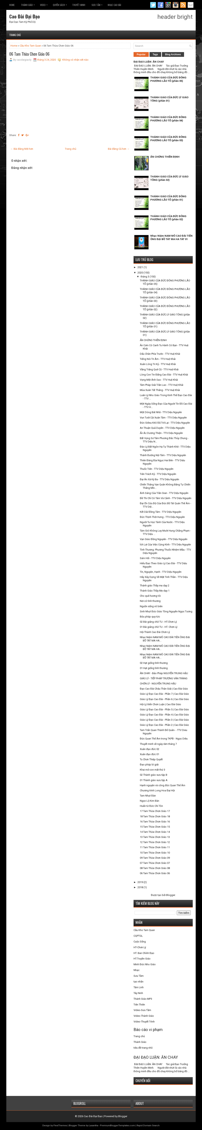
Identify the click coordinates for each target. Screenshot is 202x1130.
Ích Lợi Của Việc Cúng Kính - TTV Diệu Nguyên (165, 544)
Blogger (170, 895)
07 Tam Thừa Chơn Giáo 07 (155, 862)
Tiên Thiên (139, 1004)
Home (12, 5)
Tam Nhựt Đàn (148, 795)
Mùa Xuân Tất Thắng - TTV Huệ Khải (160, 390)
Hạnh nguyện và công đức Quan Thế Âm (162, 785)
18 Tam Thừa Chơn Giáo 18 (155, 816)
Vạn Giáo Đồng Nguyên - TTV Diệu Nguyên (163, 539)
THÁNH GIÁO (29, 4)
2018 (140, 887)
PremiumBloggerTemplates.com (117, 1125)
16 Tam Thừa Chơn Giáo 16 (155, 821)
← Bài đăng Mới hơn (21, 148)
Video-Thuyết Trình (144, 1021)
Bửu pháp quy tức (150, 616)
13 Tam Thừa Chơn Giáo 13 (155, 837)
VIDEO (45, 4)
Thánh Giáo (140, 1041)
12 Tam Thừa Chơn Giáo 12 (155, 842)
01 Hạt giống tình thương (154, 668)
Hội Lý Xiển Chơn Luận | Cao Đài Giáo (160, 704)
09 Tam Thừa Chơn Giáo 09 (155, 857)
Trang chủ (15, 35)
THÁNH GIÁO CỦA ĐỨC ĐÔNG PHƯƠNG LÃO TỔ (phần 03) (168, 138)
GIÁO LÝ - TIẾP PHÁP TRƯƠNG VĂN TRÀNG (163, 678)
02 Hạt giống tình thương (154, 662)
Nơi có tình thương (150, 600)
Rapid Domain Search (148, 1125)
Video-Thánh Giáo (144, 1015)
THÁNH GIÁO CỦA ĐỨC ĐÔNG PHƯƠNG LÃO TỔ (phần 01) (168, 198)
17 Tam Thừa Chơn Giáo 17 (155, 811)
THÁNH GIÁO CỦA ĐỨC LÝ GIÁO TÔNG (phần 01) (169, 99)
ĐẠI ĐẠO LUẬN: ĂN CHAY (149, 61)
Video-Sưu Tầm (142, 1010)
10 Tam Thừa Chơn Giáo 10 (155, 852)
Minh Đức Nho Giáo (145, 964)
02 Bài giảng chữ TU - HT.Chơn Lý (158, 621)
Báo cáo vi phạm (148, 1029)
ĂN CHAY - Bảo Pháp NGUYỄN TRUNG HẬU (164, 673)
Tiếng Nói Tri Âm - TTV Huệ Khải (158, 358)
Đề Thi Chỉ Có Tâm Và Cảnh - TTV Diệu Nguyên (165, 498)
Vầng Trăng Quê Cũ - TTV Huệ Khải (159, 369)
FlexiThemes (60, 1125)
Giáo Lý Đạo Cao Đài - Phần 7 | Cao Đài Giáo (164, 693)
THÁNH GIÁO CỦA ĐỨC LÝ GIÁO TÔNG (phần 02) (169, 178)
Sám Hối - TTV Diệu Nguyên (155, 558)
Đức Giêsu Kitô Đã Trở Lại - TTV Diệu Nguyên (165, 422)
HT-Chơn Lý (140, 947)
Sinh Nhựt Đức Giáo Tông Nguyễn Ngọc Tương (166, 611)
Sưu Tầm (98, 4)
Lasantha (93, 1125)
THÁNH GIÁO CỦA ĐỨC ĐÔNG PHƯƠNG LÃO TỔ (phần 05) (168, 79)
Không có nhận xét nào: (75, 59)
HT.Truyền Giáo (142, 958)
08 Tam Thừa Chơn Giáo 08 (155, 868)
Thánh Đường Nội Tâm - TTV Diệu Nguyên (163, 455)
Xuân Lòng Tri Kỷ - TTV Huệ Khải (158, 364)
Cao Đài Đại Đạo (24, 16)
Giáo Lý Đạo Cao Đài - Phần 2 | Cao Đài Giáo (164, 724)
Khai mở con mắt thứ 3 (152, 769)
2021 (140, 267)
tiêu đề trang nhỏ (143, 1047)
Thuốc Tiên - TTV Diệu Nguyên (156, 468)
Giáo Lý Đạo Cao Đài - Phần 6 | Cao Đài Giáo (164, 699)
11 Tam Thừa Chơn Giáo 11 (155, 847)
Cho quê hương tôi (150, 595)
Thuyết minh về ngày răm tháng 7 (158, 743)
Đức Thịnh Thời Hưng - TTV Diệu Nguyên (162, 516)
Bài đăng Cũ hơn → (118, 148)
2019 (140, 882)
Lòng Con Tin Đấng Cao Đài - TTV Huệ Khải (164, 374)
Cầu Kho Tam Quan (30, 45)
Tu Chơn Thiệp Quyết (151, 759)
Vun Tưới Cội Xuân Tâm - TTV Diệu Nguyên (163, 417)
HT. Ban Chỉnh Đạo (144, 953)
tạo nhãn (138, 981)
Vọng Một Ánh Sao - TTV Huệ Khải (159, 379)
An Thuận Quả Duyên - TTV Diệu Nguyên (162, 427)
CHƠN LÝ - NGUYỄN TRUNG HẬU (158, 683)
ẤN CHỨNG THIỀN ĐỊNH (165, 156)
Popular (141, 54)
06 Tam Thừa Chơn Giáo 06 (29, 54)
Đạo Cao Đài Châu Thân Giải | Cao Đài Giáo (164, 688)
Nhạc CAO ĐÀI (114, 5)
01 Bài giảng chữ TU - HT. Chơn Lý (158, 626)
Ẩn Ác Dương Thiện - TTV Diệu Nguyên (161, 433)
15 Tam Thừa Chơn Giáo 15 (155, 826)
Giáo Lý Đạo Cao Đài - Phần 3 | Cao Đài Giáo (164, 719)
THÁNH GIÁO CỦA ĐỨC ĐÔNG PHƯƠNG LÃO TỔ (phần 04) (168, 119)
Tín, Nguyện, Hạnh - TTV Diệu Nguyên (160, 571)
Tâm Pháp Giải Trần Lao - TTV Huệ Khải (161, 384)
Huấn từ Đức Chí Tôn (151, 805)
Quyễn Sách (61, 4)
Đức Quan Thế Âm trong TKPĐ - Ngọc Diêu (164, 738)
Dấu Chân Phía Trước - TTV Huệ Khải (160, 353)
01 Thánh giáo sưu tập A (153, 780)
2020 (140, 272)
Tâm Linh (139, 987)
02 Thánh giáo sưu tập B (153, 774)
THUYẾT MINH (78, 5)
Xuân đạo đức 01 (149, 754)
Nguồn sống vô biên (151, 606)
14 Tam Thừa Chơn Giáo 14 (155, 831)
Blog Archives (173, 54)
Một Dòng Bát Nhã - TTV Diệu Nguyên (161, 412)
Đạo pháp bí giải (149, 764)
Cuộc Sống (140, 941)
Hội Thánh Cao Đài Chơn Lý (155, 632)
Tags (155, 54)
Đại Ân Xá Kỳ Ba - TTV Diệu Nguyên (159, 479)
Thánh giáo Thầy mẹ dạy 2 (154, 585)
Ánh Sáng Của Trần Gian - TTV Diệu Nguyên (164, 493)
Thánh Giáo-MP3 (143, 998)
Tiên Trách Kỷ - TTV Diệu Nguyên (158, 474)
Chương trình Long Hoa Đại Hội (157, 790)
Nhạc (136, 970)
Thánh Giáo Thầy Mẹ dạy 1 (154, 590)
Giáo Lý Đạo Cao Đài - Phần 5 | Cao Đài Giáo (164, 709)
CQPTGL (138, 935)
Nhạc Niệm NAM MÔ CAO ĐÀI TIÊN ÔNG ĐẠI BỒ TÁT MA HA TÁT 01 (171, 237)
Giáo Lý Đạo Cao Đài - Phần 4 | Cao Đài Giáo (164, 714)
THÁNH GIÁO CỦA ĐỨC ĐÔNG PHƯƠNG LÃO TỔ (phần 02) (168, 218)
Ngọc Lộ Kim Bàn (149, 800)
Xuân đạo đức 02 (149, 749)
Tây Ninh (138, 993)
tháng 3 (145, 276)
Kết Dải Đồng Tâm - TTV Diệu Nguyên (160, 511)
